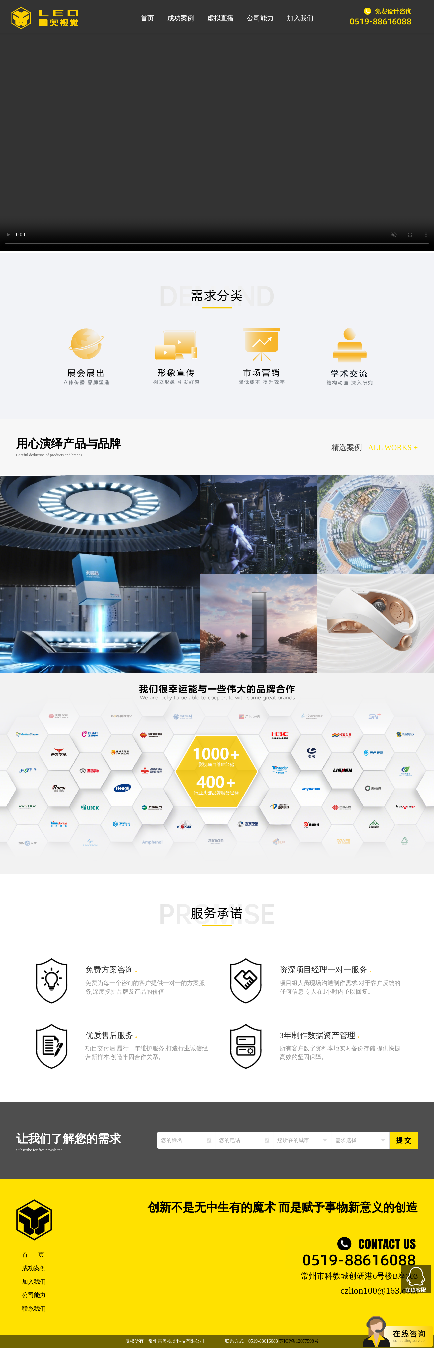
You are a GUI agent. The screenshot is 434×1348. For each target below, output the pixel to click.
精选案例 (346, 447)
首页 (147, 18)
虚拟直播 (220, 18)
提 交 (403, 1140)
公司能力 (260, 18)
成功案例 (180, 18)
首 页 (33, 1254)
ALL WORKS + (393, 447)
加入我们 (300, 18)
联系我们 (34, 1308)
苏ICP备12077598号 (299, 1341)
